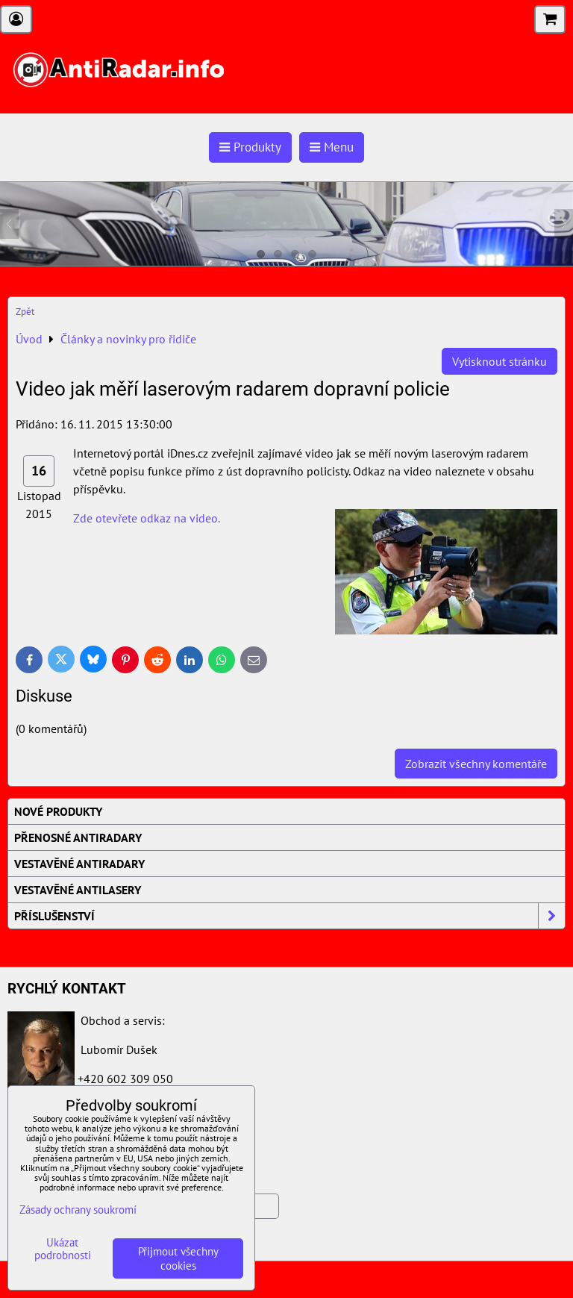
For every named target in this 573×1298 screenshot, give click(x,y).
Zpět (25, 311)
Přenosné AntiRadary (78, 837)
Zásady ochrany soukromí (78, 1209)
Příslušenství (289, 916)
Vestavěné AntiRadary (79, 863)
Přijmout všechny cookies (178, 1258)
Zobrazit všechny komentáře (476, 763)
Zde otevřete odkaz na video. (146, 518)
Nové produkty (58, 811)
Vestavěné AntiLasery (77, 889)
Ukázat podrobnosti (62, 1249)
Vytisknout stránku (499, 361)
